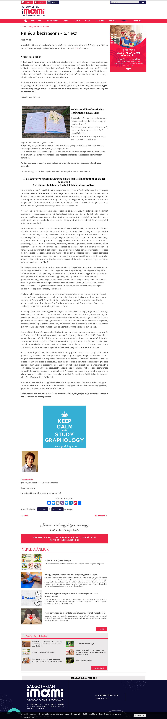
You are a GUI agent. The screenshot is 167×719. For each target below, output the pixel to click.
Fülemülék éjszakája (84, 660)
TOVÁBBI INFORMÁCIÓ (27, 717)
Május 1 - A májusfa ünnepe (58, 560)
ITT (76, 48)
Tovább (101, 629)
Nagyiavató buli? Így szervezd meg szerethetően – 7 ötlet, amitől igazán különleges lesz (91, 652)
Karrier (124, 21)
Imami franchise (102, 699)
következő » (101, 515)
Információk (52, 21)
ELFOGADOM (140, 715)
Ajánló (77, 21)
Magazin (100, 21)
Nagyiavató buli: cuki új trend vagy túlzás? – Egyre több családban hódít (47, 660)
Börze (87, 21)
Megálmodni (34, 26)
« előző (25, 515)
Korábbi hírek (99, 668)
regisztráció (42, 509)
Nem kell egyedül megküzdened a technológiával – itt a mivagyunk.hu (71, 594)
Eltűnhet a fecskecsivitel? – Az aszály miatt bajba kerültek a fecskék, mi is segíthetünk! (47, 644)
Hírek (66, 21)
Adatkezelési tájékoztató (106, 695)
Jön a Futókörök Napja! (85, 644)
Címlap (25, 21)
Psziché (46, 26)
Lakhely (55, 2)
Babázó (112, 21)
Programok (36, 21)
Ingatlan (137, 21)
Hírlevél (29, 2)
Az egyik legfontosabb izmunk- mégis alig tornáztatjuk (71, 574)
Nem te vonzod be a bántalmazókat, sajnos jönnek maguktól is (75, 613)
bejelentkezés (57, 509)
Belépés (42, 2)
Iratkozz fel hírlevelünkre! (64, 540)
